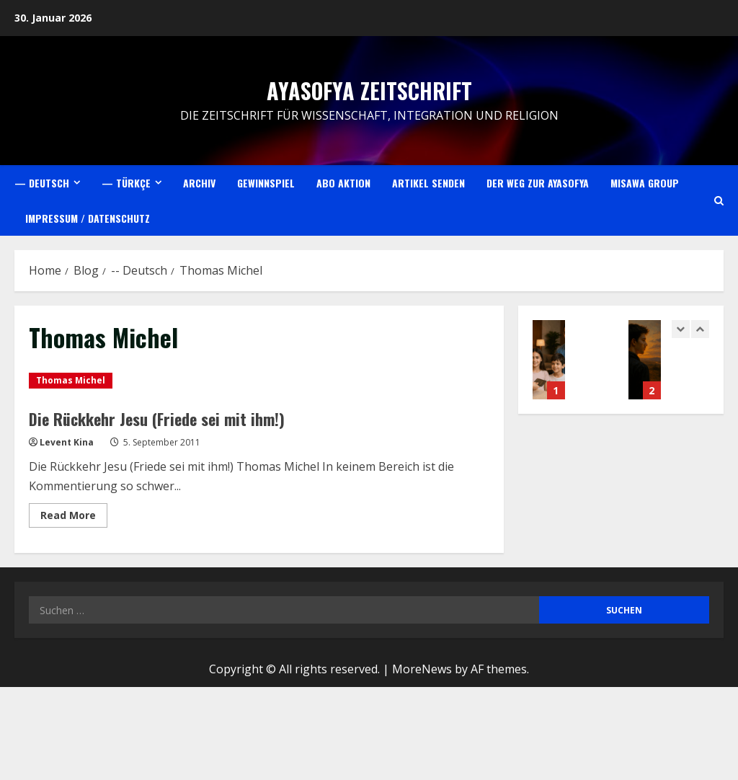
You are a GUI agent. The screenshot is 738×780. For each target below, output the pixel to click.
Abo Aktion (343, 182)
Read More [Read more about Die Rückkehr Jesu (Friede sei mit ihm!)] (73, 518)
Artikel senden (428, 182)
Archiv (199, 182)
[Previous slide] (681, 329)
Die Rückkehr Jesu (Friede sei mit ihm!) (168, 418)
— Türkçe (126, 182)
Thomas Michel (70, 380)
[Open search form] (719, 201)
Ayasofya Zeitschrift (369, 90)
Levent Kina (67, 442)
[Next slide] (700, 329)
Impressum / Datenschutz (87, 218)
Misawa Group (644, 182)
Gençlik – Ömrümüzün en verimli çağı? (644, 359)
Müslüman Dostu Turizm (549, 359)
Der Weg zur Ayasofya (537, 182)
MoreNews (422, 669)
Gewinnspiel (266, 182)
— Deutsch (41, 182)
